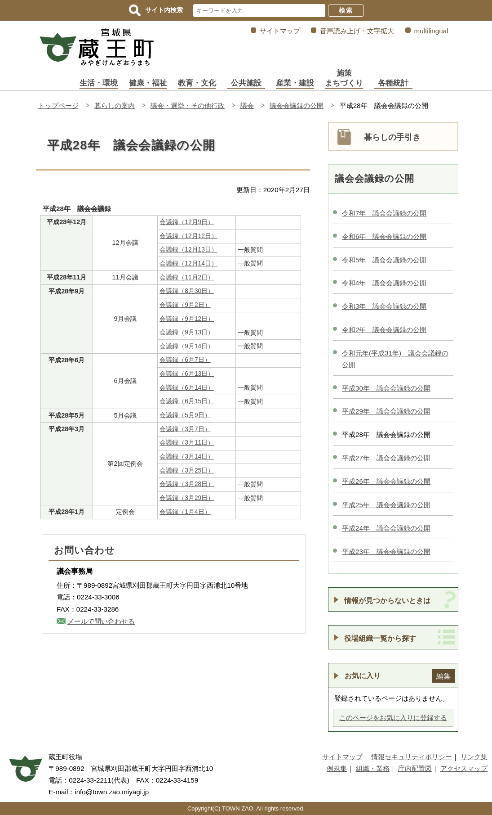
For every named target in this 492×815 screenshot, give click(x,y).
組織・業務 (373, 768)
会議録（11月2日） (187, 277)
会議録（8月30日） (187, 291)
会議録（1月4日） (185, 512)
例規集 (337, 768)
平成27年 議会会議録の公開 (386, 458)
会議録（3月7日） (185, 429)
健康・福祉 (148, 83)
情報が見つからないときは (387, 600)
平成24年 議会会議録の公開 (386, 528)
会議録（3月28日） (187, 484)
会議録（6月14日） (187, 387)
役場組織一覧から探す (380, 638)
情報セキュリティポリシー (411, 757)
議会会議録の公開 (297, 105)
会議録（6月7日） (185, 359)
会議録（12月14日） (188, 263)
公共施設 (246, 83)
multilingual (431, 31)
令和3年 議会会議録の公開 (384, 306)
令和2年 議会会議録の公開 (384, 329)
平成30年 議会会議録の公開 (386, 388)
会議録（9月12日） (187, 318)
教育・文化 (197, 83)
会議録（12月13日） (188, 249)
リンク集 (474, 757)
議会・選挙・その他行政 (188, 105)
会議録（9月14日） (187, 346)
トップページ (58, 105)
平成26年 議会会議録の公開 (386, 481)
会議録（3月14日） (187, 456)
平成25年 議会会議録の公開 (386, 505)
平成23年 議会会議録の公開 (386, 551)
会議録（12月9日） (187, 222)
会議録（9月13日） (187, 332)
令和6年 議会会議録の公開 (384, 236)
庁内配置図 (415, 768)
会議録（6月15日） (187, 401)
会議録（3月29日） (187, 498)
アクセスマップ (464, 768)
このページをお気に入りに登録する (393, 717)
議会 (247, 105)
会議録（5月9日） (185, 415)
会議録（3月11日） (187, 442)
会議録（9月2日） (185, 305)
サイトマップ (280, 31)
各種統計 (393, 83)
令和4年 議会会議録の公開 (384, 283)
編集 (443, 676)
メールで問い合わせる (101, 621)
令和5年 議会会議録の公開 (384, 260)
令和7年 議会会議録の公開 (384, 213)
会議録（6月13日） (187, 373)
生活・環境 (99, 83)
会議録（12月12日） (188, 236)
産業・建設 (295, 83)
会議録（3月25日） (187, 470)
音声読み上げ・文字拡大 (357, 31)
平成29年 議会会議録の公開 (386, 411)
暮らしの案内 (114, 105)
